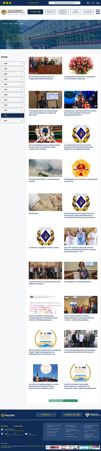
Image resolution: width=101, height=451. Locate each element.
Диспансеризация (69, 434)
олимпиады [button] (13, 37)
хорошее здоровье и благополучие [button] (86, 34)
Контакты (4, 426)
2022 (5, 84)
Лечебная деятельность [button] (75, 11)
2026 (5, 63)
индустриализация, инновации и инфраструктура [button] (62, 41)
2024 (5, 74)
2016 (16, 23)
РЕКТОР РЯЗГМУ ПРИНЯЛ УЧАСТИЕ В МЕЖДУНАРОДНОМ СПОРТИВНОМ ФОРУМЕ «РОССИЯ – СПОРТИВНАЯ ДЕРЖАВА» (79, 318)
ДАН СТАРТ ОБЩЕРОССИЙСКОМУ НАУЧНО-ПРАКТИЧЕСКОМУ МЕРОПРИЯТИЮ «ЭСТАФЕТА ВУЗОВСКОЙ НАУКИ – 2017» (80, 250)
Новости (11, 23)
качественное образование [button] (13, 34)
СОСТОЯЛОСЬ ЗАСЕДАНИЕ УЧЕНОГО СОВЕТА (44, 248)
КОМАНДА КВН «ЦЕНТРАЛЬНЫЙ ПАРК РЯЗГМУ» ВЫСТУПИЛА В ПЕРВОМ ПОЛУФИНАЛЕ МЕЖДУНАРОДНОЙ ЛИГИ (80, 113)
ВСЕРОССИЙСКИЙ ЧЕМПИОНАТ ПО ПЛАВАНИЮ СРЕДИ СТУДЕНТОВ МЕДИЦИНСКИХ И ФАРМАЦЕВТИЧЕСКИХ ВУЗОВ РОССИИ (45, 352)
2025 (5, 69)
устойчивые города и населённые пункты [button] (37, 40)
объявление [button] (37, 34)
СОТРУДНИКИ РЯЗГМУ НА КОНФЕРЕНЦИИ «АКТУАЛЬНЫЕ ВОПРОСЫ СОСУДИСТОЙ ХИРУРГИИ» (43, 113)
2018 (5, 105)
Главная (5, 23)
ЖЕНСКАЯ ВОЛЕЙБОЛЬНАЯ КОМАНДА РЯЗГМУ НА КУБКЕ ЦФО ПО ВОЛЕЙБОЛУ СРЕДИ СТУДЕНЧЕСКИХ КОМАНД (44, 147)
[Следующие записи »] (71, 400)
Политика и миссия (51, 435)
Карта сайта (18, 426)
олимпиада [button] (86, 37)
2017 (5, 110)
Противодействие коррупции (72, 436)
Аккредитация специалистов (64, 3)
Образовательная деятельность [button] (50, 11)
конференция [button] (62, 37)
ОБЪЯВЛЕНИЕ (33, 213)
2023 (5, 79)
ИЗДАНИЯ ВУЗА (72, 415)
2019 (5, 100)
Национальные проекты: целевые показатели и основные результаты (73, 430)
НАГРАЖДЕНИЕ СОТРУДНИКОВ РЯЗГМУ (77, 282)
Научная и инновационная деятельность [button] (63, 12)
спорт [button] (38, 37)
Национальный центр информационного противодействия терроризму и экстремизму (91, 435)
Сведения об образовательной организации (16, 14)
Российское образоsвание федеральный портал (52, 432)
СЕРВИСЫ (35, 12)
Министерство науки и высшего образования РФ (53, 426)
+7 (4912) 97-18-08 (18, 434)
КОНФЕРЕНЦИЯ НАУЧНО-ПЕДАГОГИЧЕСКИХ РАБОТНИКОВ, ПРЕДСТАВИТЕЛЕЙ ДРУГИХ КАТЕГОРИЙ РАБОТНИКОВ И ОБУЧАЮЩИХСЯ (79, 215)
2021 (5, 89)
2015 (5, 121)
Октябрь (21, 23)
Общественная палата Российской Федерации (71, 426)
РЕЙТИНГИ (46, 415)
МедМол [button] (86, 40)
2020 (5, 95)
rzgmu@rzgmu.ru (33, 434)
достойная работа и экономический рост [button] (13, 40)
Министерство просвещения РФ (53, 429)
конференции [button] (62, 34)
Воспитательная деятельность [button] (88, 11)
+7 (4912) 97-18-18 (33, 3)
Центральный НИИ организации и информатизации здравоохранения (91, 426)
